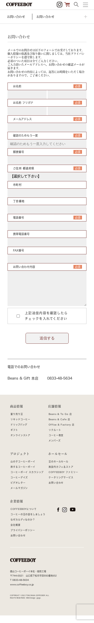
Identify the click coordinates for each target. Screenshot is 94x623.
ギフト (14, 437)
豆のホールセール (58, 469)
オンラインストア (20, 443)
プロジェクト (19, 461)
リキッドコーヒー (20, 427)
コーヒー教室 (56, 443)
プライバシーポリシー (23, 538)
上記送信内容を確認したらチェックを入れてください (40, 323)
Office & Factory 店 (61, 432)
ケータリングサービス (61, 485)
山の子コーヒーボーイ (23, 469)
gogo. (39, 605)
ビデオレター (18, 490)
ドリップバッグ (19, 432)
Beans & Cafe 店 (59, 427)
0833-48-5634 (59, 386)
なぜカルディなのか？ (23, 527)
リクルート (55, 437)
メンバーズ (55, 448)
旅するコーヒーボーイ (23, 474)
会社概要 (16, 532)
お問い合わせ (56, 490)
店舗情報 (54, 413)
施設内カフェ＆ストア (61, 474)
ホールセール (57, 461)
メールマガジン (19, 495)
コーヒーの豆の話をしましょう (28, 522)
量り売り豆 (17, 421)
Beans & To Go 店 (60, 421)
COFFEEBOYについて (24, 516)
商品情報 (16, 413)
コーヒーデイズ (19, 485)
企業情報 (16, 508)
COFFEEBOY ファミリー (63, 480)
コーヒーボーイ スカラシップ (27, 480)
